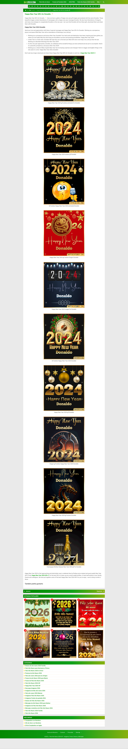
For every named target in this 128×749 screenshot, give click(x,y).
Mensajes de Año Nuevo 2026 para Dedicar (37, 703)
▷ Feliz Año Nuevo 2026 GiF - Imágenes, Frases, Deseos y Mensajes (66, 736)
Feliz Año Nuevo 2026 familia (86, 2)
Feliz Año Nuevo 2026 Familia (34, 710)
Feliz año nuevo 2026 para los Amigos (36, 675)
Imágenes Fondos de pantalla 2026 (35, 698)
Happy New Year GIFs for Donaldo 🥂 (38, 14)
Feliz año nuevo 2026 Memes (33, 693)
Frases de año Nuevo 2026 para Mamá (36, 678)
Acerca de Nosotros (52, 732)
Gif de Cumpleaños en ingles (33, 725)
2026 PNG (72, 2)
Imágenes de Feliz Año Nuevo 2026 (35, 705)
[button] (29, 6)
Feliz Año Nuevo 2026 (31, 713)
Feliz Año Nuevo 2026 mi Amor (34, 670)
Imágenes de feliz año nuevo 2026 (35, 690)
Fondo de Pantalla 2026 (59, 2)
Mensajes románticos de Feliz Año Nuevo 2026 (39, 708)
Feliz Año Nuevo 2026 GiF (32, 683)
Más (99, 2)
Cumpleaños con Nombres (33, 720)
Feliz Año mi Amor (44, 2)
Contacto (62, 732)
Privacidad (70, 732)
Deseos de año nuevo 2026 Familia (35, 665)
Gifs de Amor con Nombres (33, 723)
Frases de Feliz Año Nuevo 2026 (34, 680)
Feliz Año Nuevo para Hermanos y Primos (37, 668)
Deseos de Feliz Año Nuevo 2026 (34, 700)
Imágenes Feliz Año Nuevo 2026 (34, 695)
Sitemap (78, 732)
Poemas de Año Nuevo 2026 (33, 673)
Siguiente (99, 591)
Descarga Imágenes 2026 (32, 688)
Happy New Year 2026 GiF (32, 685)
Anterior (28, 591)
